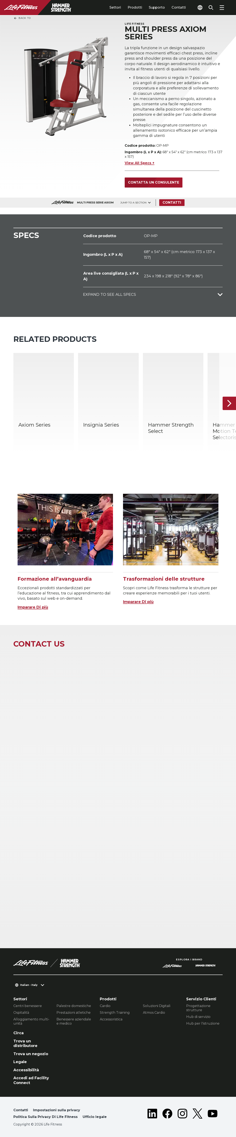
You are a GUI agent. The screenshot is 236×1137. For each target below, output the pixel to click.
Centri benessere (27, 1006)
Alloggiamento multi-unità (31, 1021)
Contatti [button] (20, 1110)
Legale (20, 1062)
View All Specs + (139, 163)
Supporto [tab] (157, 7)
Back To (22, 18)
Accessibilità (26, 1070)
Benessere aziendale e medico (73, 1021)
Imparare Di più (33, 607)
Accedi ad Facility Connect (31, 1080)
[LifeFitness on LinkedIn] (152, 1114)
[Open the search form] (211, 7)
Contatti (179, 7)
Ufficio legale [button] (95, 1117)
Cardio (105, 1006)
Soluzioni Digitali (156, 1006)
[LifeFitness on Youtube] (213, 1114)
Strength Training (115, 1013)
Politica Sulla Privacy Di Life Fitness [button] (45, 1117)
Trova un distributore (25, 1043)
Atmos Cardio (154, 1013)
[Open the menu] (222, 7)
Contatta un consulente (153, 182)
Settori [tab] (115, 7)
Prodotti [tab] (135, 7)
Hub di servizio (198, 1017)
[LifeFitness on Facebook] (167, 1114)
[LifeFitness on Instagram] (182, 1114)
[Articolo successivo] (229, 403)
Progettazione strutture (198, 1008)
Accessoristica (111, 1019)
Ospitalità (21, 1013)
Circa (18, 1033)
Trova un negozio (30, 1054)
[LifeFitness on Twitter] (197, 1114)
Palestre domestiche (73, 1006)
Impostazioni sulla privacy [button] (56, 1110)
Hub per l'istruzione (202, 1023)
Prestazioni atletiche (73, 1013)
